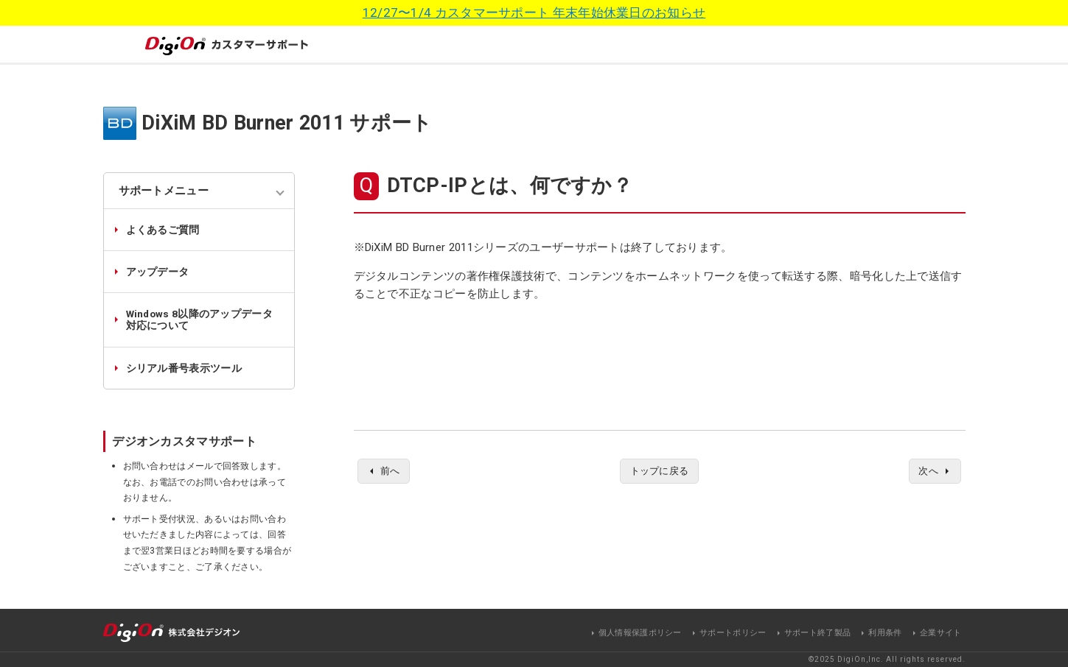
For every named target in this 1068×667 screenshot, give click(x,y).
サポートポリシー (732, 633)
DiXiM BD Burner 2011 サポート (287, 123)
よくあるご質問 (163, 230)
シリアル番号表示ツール (184, 368)
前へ (391, 472)
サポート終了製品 (817, 633)
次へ (927, 472)
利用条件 (884, 633)
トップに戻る (659, 472)
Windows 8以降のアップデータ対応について (199, 319)
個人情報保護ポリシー (640, 633)
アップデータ (157, 272)
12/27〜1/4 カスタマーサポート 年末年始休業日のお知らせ (534, 12)
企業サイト (941, 633)
